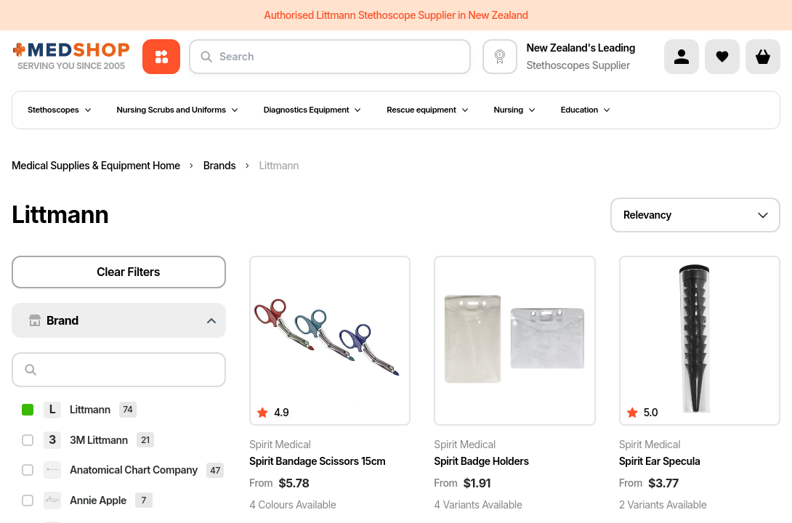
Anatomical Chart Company (134, 391)
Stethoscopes (59, 110)
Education (585, 110)
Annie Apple (98, 422)
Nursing (514, 110)
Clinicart (89, 513)
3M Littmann (99, 362)
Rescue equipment (427, 110)
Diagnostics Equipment (312, 110)
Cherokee (92, 482)
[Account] (681, 56)
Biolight (87, 452)
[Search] (124, 323)
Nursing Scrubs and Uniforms (177, 110)
